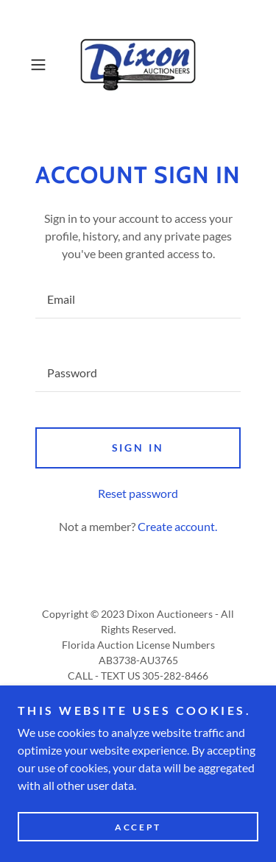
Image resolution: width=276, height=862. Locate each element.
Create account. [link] (177, 526)
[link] (138, 64)
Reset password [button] (138, 493)
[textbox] (138, 299)
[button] (41, 64)
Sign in (138, 447)
